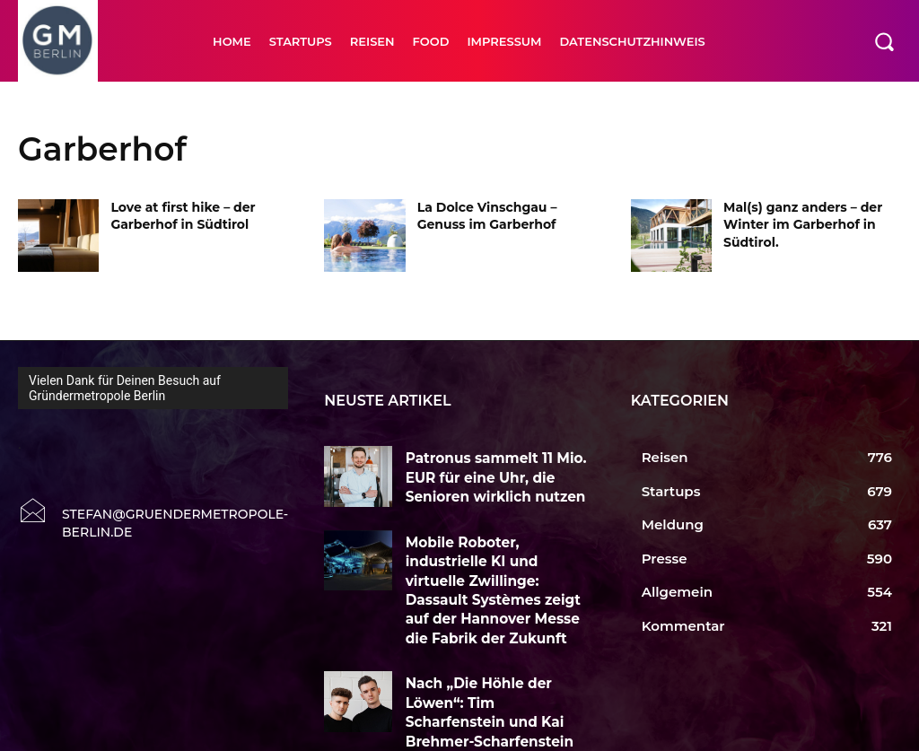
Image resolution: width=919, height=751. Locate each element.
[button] (884, 41)
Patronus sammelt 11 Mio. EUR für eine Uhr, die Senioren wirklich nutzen (495, 473)
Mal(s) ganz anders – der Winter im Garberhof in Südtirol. (802, 224)
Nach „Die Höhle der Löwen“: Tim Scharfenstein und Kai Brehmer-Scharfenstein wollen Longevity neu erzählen (498, 668)
